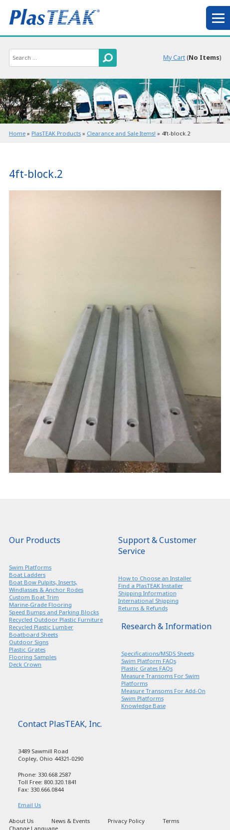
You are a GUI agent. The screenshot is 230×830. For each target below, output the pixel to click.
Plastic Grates (27, 649)
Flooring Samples (32, 657)
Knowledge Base (143, 705)
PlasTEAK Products (56, 133)
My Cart (174, 57)
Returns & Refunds (143, 608)
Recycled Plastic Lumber (41, 627)
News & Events (70, 821)
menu (218, 18)
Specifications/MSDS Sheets (157, 653)
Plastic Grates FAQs (147, 668)
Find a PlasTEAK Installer (150, 585)
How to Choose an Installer (155, 578)
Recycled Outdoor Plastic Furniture (56, 619)
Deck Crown (25, 664)
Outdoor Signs (28, 642)
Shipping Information (147, 593)
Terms (171, 821)
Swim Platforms (30, 567)
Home (17, 133)
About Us (21, 821)
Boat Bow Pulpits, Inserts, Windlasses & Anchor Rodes (46, 585)
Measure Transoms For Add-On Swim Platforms (163, 694)
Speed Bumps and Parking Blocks (54, 612)
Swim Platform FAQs (148, 661)
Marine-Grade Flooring (40, 604)
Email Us (29, 805)
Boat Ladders (27, 574)
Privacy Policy (126, 821)
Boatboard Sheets (33, 634)
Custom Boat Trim (34, 597)
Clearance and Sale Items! (121, 133)
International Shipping (148, 600)
